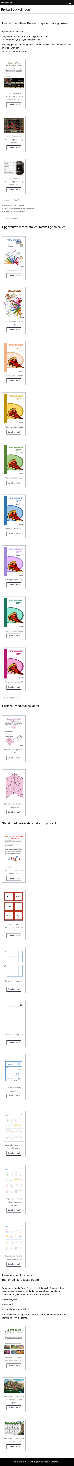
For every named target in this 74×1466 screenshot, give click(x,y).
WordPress (55, 1462)
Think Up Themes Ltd (32, 1462)
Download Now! (14, 104)
